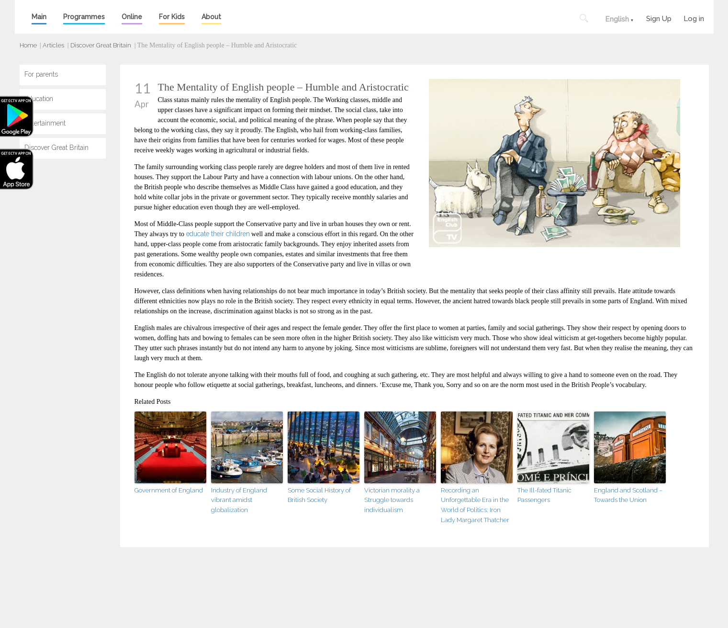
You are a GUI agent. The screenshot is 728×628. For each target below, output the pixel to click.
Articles (53, 45)
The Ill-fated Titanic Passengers (544, 495)
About (211, 17)
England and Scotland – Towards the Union (628, 495)
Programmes (84, 17)
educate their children (218, 234)
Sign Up (659, 17)
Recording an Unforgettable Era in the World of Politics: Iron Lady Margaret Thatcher (475, 505)
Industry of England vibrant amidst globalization (239, 500)
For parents (41, 74)
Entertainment (45, 123)
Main (39, 17)
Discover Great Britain (100, 45)
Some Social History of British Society (319, 495)
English (617, 19)
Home (28, 45)
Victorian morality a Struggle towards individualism (392, 500)
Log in (693, 17)
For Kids (172, 17)
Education (38, 99)
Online (132, 17)
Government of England (168, 490)
